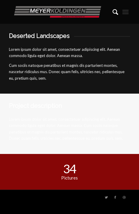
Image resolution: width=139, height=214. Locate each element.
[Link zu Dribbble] (124, 197)
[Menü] (125, 12)
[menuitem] (112, 12)
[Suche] (112, 12)
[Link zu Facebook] (115, 197)
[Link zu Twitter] (106, 197)
